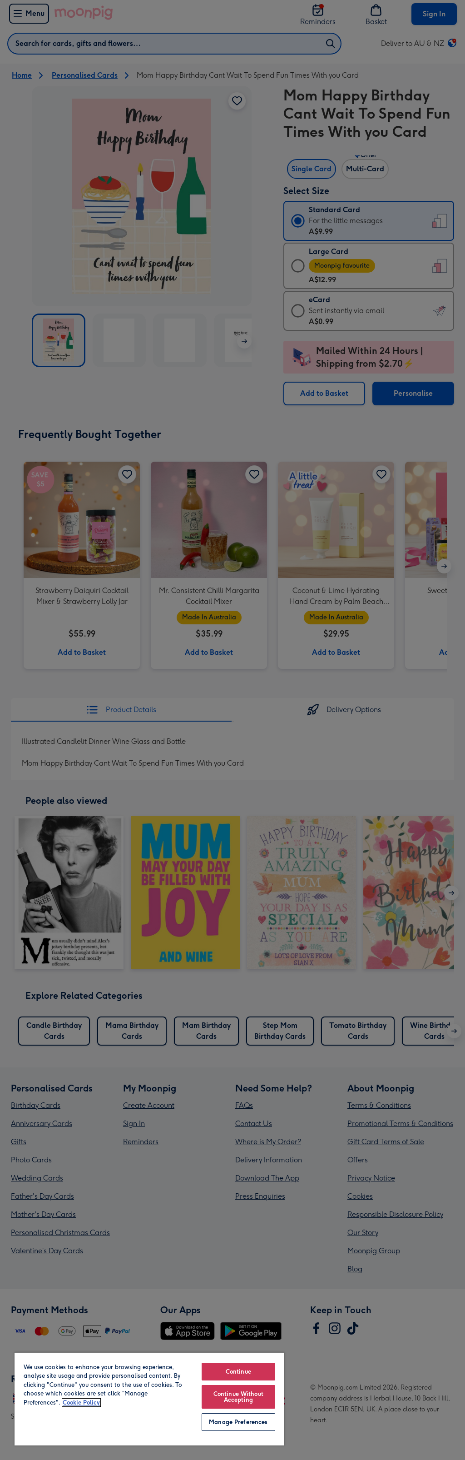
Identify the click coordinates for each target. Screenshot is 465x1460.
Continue (238, 1371)
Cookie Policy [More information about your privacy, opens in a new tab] (81, 1402)
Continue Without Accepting (238, 1396)
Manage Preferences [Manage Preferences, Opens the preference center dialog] (238, 1422)
